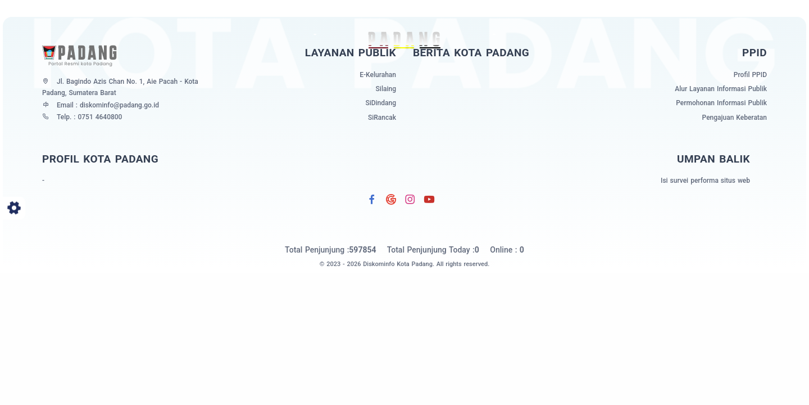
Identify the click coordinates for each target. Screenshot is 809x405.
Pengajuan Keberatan (734, 118)
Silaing (386, 89)
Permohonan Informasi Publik (721, 103)
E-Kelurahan (378, 75)
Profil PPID (750, 75)
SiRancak (382, 118)
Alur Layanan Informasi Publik (721, 89)
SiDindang (380, 103)
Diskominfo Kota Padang (398, 264)
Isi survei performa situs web (705, 180)
